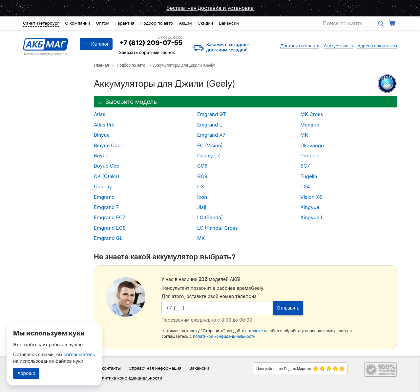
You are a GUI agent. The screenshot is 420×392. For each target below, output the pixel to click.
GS (200, 186)
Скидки (205, 23)
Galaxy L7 (208, 155)
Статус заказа (338, 45)
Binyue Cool (108, 145)
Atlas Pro (104, 125)
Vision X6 (311, 197)
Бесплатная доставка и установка (210, 8)
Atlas (99, 114)
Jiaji (201, 207)
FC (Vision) (210, 145)
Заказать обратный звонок (147, 52)
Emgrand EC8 (110, 228)
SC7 (305, 166)
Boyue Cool (107, 166)
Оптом (102, 23)
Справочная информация (155, 368)
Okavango (312, 145)
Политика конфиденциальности (129, 377)
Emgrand (104, 197)
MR (304, 135)
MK (201, 238)
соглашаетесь (79, 354)
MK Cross (311, 114)
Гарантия (124, 23)
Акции (185, 23)
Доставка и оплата (299, 45)
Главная (101, 65)
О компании (77, 23)
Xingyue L (312, 217)
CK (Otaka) (106, 176)
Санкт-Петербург (41, 23)
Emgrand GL (108, 238)
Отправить (288, 308)
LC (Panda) (210, 217)
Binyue (102, 135)
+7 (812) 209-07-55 (150, 43)
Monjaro (309, 125)
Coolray (103, 186)
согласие (254, 330)
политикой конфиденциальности (224, 336)
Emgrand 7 (106, 207)
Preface (309, 155)
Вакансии (229, 23)
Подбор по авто (156, 23)
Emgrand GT (211, 114)
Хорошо (26, 373)
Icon (202, 197)
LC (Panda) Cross (217, 228)
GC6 (202, 166)
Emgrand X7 (211, 135)
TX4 (305, 186)
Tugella (308, 176)
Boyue (101, 155)
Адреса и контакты (377, 45)
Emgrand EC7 (109, 217)
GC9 (202, 176)
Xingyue (309, 207)
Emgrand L (209, 125)
